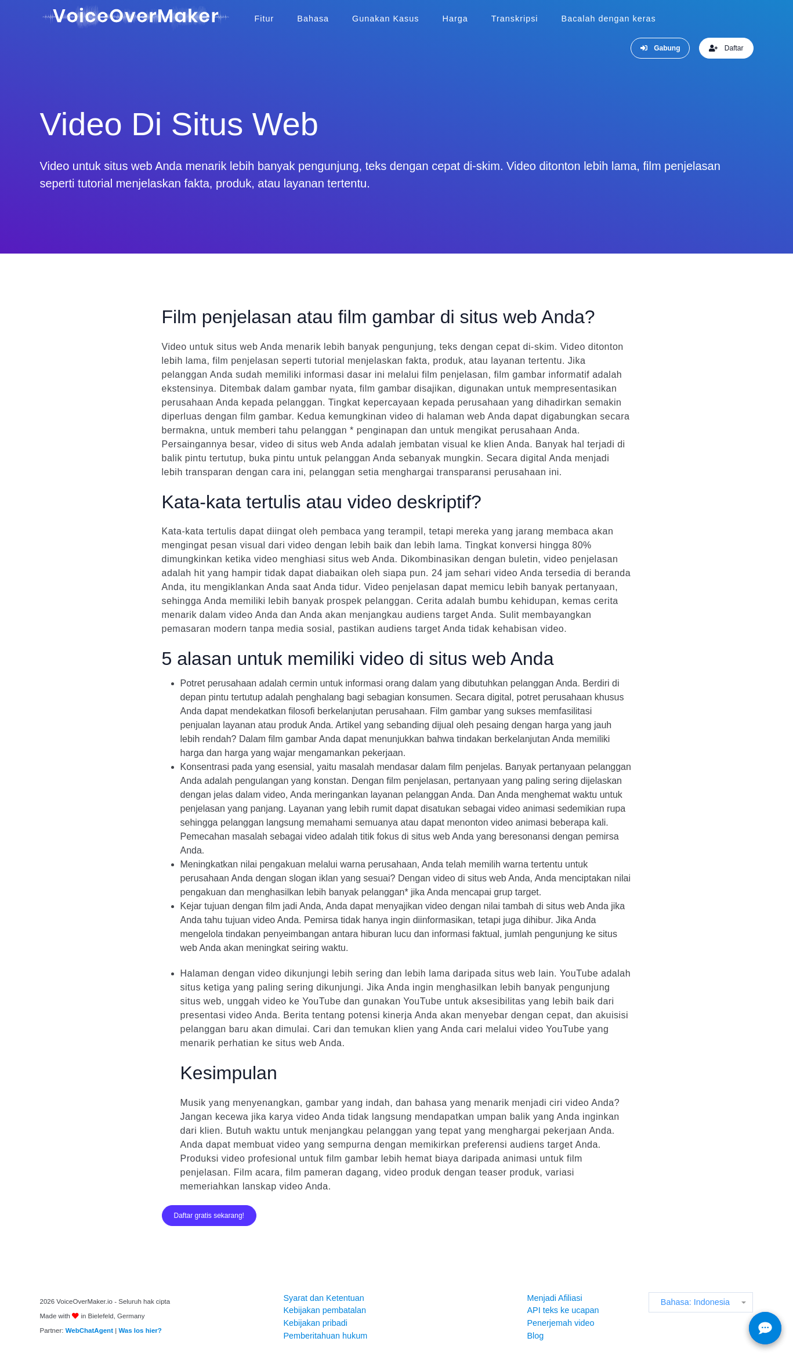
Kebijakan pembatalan (324, 1310)
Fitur (264, 18)
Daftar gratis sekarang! (209, 1216)
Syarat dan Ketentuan (323, 1298)
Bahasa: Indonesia (695, 1302)
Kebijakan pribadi (315, 1323)
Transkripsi (514, 18)
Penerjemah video (560, 1323)
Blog (535, 1335)
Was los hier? (139, 1330)
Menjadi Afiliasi (554, 1298)
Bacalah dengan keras (609, 18)
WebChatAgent (89, 1330)
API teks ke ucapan (563, 1310)
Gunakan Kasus (385, 18)
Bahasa (313, 18)
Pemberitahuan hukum (325, 1335)
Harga (455, 18)
